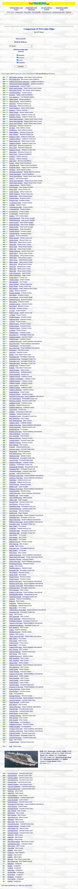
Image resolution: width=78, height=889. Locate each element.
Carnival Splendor (15, 652)
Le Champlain (13, 214)
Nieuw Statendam (15, 619)
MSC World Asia (14, 418)
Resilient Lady (13, 495)
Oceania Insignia (14, 328)
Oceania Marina (14, 233)
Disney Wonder (14, 284)
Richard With (12, 872)
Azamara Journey (14, 304)
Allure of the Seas (15, 519)
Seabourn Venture (15, 117)
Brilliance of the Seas (16, 522)
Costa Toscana (12, 806)
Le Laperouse (13, 211)
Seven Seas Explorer (16, 123)
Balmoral (10, 859)
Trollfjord (10, 868)
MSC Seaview (13, 718)
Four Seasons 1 (14, 97)
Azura (11, 614)
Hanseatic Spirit (14, 165)
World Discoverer (14, 220)
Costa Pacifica (13, 682)
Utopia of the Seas (15, 425)
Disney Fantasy (14, 238)
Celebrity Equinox (14, 381)
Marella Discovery (15, 632)
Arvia (10, 740)
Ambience (12, 464)
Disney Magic (13, 286)
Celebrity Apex (13, 332)
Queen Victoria (14, 385)
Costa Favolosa (14, 702)
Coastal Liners (19, 12)
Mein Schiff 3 (13, 535)
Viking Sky (12, 266)
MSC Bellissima (14, 667)
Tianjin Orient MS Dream (17, 557)
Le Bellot (12, 205)
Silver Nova (13, 106)
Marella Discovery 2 (15, 656)
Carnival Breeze (13, 773)
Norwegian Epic (14, 612)
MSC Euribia (13, 641)
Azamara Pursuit (14, 299)
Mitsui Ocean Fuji (14, 141)
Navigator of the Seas (16, 586)
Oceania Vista (13, 200)
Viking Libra (13, 242)
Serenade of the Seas (16, 515)
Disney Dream (13, 240)
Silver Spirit (12, 126)
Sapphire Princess (15, 442)
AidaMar (10, 850)
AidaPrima (11, 793)
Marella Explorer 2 (15, 568)
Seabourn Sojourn (15, 139)
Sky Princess (13, 572)
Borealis (11, 368)
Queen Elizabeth (14, 374)
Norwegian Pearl (14, 524)
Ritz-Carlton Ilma (14, 79)
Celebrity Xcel (13, 365)
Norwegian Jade (14, 533)
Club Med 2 (13, 350)
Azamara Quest (14, 319)
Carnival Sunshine (13, 824)
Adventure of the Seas (16, 475)
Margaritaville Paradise (16, 467)
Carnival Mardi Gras (14, 789)
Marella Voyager (14, 456)
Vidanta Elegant (14, 185)
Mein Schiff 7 (13, 608)
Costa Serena (13, 713)
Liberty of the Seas (15, 555)
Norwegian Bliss (14, 469)
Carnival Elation (13, 802)
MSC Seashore (14, 627)
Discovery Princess (15, 559)
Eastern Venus (13, 313)
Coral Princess (13, 346)
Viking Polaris (13, 99)
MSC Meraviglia (14, 678)
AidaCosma (11, 813)
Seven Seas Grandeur (16, 119)
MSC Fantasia (13, 445)
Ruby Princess (13, 691)
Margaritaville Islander (16, 594)
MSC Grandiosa (14, 658)
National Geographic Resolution (19, 84)
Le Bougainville (14, 209)
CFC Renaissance (15, 398)
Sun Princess (13, 511)
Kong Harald (12, 879)
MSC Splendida (14, 436)
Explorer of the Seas (15, 592)
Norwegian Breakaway (16, 625)
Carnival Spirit (13, 460)
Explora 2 (12, 156)
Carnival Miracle (14, 440)
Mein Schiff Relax (14, 434)
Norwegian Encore (15, 416)
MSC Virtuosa (13, 649)
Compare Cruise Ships (59, 12)
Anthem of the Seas (15, 665)
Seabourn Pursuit (14, 114)
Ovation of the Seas (15, 647)
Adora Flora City (13, 817)
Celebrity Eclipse (14, 387)
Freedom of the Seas (16, 729)
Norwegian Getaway (15, 621)
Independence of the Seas (17, 610)
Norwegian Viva (14, 357)
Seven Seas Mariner (15, 176)
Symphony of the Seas (16, 396)
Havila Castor (13, 676)
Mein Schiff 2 (13, 638)
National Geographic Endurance (19, 81)
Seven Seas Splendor (16, 121)
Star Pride (12, 308)
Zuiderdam (12, 482)
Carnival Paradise (15, 733)
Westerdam (12, 480)
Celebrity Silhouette (15, 390)
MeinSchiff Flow (14, 429)
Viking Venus (13, 260)
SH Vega (12, 128)
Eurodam (12, 447)
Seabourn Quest (14, 137)
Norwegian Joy (14, 335)
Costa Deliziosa (14, 392)
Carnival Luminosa (15, 401)
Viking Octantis (14, 101)
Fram (11, 693)
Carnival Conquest (15, 715)
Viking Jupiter (13, 262)
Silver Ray (12, 103)
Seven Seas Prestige (16, 88)
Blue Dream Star (13, 861)
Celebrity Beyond (14, 376)
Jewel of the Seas (15, 493)
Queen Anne (13, 409)
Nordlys (10, 866)
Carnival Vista (12, 782)
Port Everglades (36, 12)
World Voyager (14, 227)
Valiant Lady (13, 500)
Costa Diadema (12, 795)
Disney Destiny (14, 192)
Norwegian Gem (14, 517)
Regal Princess (14, 577)
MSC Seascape (14, 616)
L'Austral (12, 321)
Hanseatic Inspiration (16, 172)
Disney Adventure (14, 251)
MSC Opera (11, 846)
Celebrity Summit (14, 403)
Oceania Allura (13, 198)
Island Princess (14, 324)
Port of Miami (27, 12)
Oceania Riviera (14, 231)
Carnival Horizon (13, 780)
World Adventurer (14, 218)
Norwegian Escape (15, 597)
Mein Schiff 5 (13, 550)
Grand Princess (14, 484)
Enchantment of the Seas (16, 804)
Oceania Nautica (14, 317)
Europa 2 (12, 95)
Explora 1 (12, 159)
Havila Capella (13, 680)
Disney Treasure (14, 194)
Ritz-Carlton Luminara (16, 77)
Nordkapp (11, 877)
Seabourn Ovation (15, 143)
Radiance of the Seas (16, 489)
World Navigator (14, 224)
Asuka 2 (11, 216)
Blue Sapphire (13, 288)
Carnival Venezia (13, 833)
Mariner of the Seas (15, 581)
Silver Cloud (13, 154)
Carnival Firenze (13, 830)
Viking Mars (13, 258)
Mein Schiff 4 (13, 526)
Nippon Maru (13, 196)
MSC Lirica (11, 822)
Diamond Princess (15, 438)
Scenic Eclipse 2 (14, 108)
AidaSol (10, 855)
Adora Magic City (13, 828)
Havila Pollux (13, 663)
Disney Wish (13, 189)
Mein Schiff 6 (13, 539)
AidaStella (11, 848)
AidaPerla (11, 791)
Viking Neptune (14, 255)
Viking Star (12, 271)
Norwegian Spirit (14, 588)
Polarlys (10, 881)
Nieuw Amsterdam (15, 427)
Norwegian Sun (14, 458)
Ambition (12, 412)
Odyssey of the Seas (15, 623)
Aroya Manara (13, 297)
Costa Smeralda (13, 800)
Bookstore (68, 12)
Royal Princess (14, 579)
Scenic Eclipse (13, 112)
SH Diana (12, 170)
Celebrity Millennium (15, 407)
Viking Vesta (13, 247)
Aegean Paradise (13, 784)
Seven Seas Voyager (16, 183)
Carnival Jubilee (13, 778)
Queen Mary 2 (13, 277)
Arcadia (11, 546)
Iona (10, 746)
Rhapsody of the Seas (16, 687)
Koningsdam (13, 605)
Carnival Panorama (15, 737)
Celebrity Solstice (14, 383)
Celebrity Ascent (14, 372)
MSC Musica (13, 704)
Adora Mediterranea (15, 497)
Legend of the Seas (15, 341)
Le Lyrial (12, 310)
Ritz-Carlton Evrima (15, 90)
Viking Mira (12, 244)
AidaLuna (11, 835)
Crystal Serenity (14, 86)
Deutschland (13, 451)
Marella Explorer (14, 491)
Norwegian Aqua (14, 363)
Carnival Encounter (15, 471)
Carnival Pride (13, 502)
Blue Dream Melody (14, 841)
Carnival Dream (14, 742)
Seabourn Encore (14, 150)
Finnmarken (11, 874)
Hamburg (12, 599)
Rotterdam (12, 603)
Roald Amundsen (14, 726)
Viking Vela (12, 249)
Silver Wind (12, 161)
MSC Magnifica (14, 590)
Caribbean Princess (15, 724)
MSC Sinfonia (12, 811)
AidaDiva (10, 839)
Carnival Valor (13, 709)
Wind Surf (12, 352)
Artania (11, 630)
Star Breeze (13, 306)
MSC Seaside (13, 720)
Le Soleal (12, 315)
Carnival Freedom (15, 700)
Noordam (12, 473)
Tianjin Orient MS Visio (16, 636)
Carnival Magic (12, 775)
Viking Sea (12, 269)
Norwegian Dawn (14, 531)
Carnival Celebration (14, 786)
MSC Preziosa (13, 544)
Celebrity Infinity (14, 423)
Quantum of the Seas (16, 674)
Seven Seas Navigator (16, 181)
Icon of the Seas (14, 348)
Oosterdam (12, 528)
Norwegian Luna (14, 361)
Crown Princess (14, 671)
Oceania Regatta (14, 293)
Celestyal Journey (15, 394)
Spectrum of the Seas (16, 583)
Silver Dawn (13, 148)
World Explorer (14, 229)
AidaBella (11, 837)
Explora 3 (12, 110)
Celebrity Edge (14, 339)
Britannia (12, 601)
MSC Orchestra (14, 660)
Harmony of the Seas (16, 478)
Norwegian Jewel (14, 506)
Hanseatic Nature (14, 167)
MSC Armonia (12, 815)
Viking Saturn (13, 253)
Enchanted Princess (15, 564)
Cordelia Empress (13, 826)
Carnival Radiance (13, 797)
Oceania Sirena (14, 326)
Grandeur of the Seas (16, 731)
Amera (11, 291)
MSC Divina (13, 553)
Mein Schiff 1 (13, 645)
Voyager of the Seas (15, 698)
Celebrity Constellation (16, 379)
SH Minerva (13, 130)
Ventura (11, 634)
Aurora (11, 566)
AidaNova (11, 819)
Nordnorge (11, 870)
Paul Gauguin (13, 187)
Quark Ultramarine (15, 174)
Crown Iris (11, 852)
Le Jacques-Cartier (15, 203)
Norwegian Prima (14, 359)
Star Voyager (13, 537)
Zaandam (12, 405)
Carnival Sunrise (13, 808)
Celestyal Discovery (14, 844)
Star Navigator (13, 282)
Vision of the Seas (15, 707)
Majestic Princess (14, 542)
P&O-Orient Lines (46, 12)
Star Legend (13, 302)
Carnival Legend (14, 449)
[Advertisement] (39, 20)
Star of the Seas (14, 343)
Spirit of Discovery (15, 273)
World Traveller (14, 222)
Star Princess (13, 504)
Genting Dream (14, 280)
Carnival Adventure (15, 508)
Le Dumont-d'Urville (15, 207)
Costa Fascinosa (14, 689)
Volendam (12, 414)
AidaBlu (10, 857)
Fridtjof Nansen (14, 722)
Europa (11, 163)
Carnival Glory (13, 711)
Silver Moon (13, 145)
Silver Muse (13, 152)
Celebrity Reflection (15, 462)
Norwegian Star (14, 548)
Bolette (11, 354)
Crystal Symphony (15, 92)
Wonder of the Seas (15, 431)
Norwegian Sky (14, 570)
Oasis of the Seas (15, 561)
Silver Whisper (13, 134)
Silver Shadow (13, 132)
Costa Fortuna (13, 643)
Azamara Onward (14, 337)
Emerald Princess (14, 696)
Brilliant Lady (13, 486)
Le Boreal (12, 330)
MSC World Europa (15, 453)
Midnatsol (11, 863)
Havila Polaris (13, 669)
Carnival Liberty (14, 685)
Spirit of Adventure (15, 275)
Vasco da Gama (14, 370)
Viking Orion (13, 264)
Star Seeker (13, 295)
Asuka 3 (11, 178)
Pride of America (14, 735)
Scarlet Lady (13, 513)
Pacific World (13, 575)
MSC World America (15, 420)
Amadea (12, 235)
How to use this (21, 38)
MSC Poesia (13, 654)
